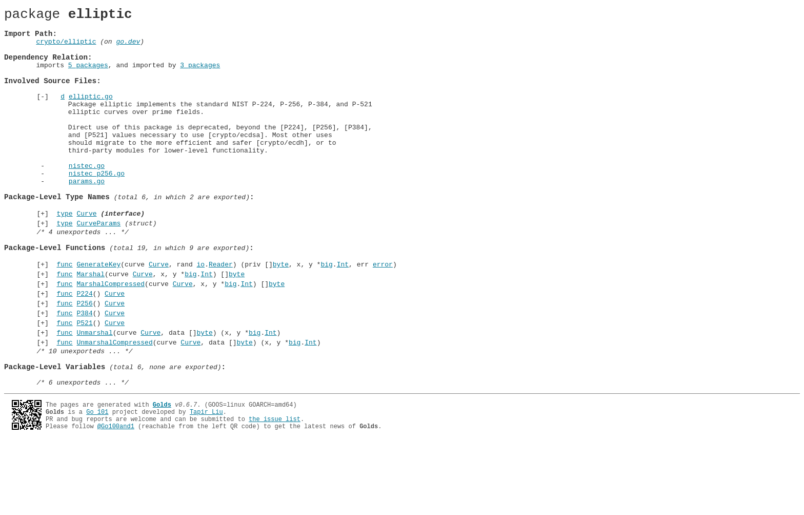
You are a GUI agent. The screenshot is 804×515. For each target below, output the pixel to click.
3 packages (200, 77)
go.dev (128, 48)
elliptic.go (91, 114)
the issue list (274, 491)
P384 (84, 371)
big (326, 314)
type (64, 254)
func (64, 314)
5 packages (88, 77)
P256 (84, 360)
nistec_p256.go (97, 207)
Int (343, 314)
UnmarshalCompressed (114, 405)
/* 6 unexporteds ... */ (82, 452)
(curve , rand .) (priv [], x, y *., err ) (225, 314)
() (89, 348)
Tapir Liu (206, 482)
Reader (221, 314)
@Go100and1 (115, 499)
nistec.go (87, 197)
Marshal (90, 326)
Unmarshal (94, 393)
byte (281, 314)
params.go (87, 216)
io (200, 314)
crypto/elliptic (66, 48)
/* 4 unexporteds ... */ (82, 276)
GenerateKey (98, 314)
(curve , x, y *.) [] (149, 326)
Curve (86, 254)
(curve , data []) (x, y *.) (167, 393)
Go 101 (97, 482)
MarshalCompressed (110, 337)
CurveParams (98, 266)
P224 (84, 348)
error (383, 314)
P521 (84, 382)
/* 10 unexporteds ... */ (84, 415)
